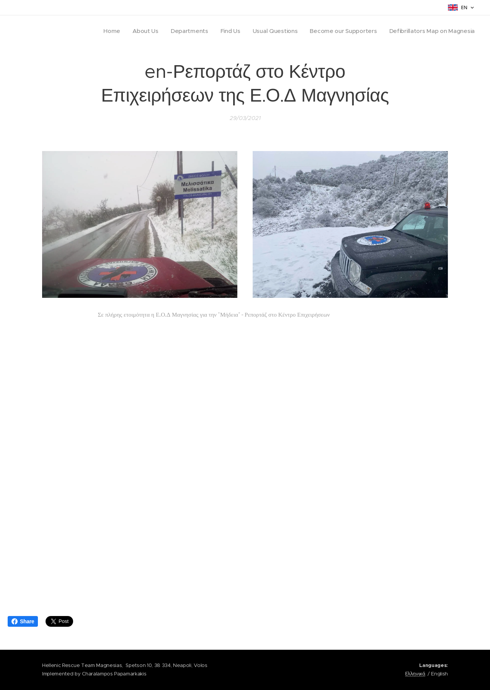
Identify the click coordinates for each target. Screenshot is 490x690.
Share (22, 621)
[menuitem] (103, 31)
